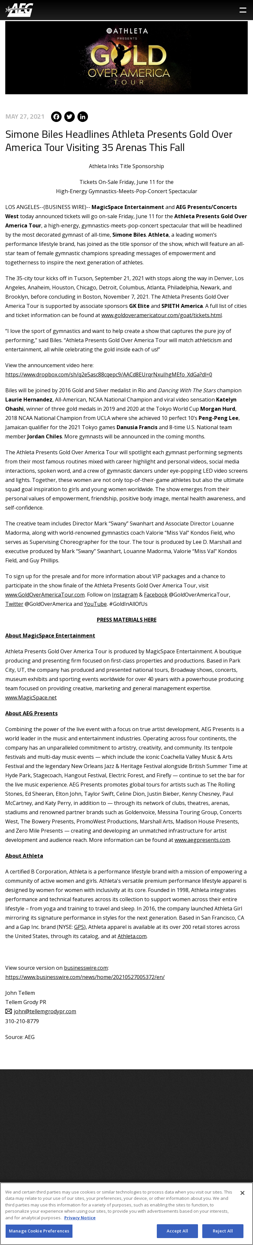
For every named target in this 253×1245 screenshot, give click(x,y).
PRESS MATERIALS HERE (126, 619)
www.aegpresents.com (202, 840)
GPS (79, 927)
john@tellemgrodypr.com (45, 1011)
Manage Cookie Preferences (39, 1231)
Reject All (223, 1231)
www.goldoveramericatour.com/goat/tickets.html (161, 315)
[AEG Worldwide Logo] (19, 10)
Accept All (177, 1231)
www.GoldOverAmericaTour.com (45, 594)
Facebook (156, 594)
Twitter (14, 604)
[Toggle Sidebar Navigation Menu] (243, 10)
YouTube (95, 604)
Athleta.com (132, 936)
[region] (126, 1213)
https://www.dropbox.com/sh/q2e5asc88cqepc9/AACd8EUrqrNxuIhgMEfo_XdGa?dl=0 (108, 374)
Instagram (125, 594)
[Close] (242, 1193)
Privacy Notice (80, 1218)
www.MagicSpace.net (31, 697)
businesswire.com (86, 967)
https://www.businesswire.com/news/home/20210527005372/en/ (85, 977)
